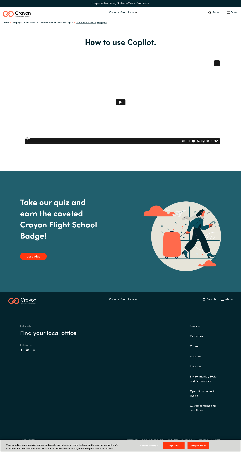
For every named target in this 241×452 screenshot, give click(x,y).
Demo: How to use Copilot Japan (91, 22)
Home (6, 22)
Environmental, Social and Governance (203, 378)
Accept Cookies (198, 445)
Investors (195, 366)
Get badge (33, 256)
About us (195, 356)
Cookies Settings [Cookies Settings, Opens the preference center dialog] (149, 445)
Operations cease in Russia (202, 393)
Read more (143, 3)
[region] (120, 446)
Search (214, 12)
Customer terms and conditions (203, 408)
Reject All (173, 445)
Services (195, 326)
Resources (196, 336)
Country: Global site (123, 12)
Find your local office (48, 332)
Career (194, 346)
